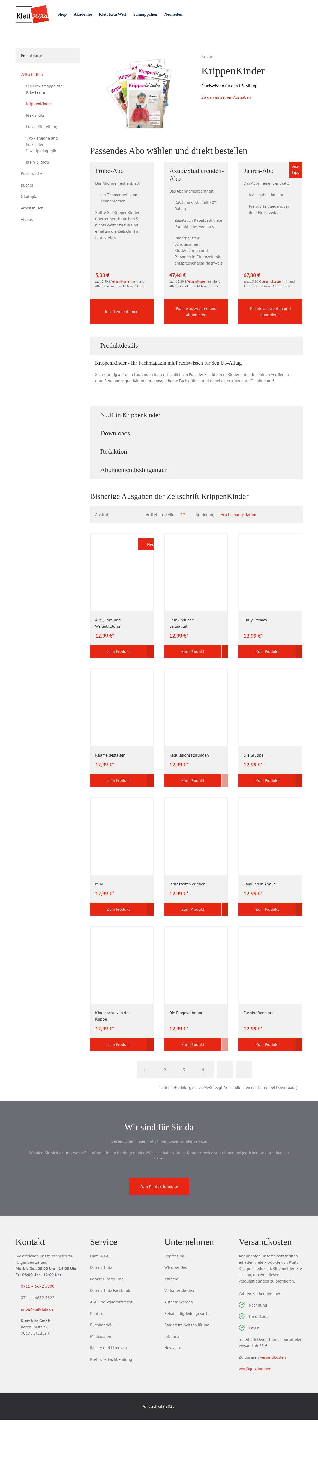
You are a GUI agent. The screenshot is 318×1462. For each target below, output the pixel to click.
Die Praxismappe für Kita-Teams (44, 118)
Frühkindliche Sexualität (181, 665)
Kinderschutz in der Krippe (112, 1058)
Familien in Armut (259, 926)
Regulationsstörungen (189, 797)
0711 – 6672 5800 (44, 1328)
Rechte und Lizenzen (108, 1390)
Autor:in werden (178, 1344)
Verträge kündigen (255, 1410)
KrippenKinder (39, 132)
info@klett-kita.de (43, 1352)
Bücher (27, 214)
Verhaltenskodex (179, 1332)
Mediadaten (100, 1378)
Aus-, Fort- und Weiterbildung (108, 665)
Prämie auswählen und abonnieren (196, 353)
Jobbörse (172, 1378)
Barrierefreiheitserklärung (186, 1367)
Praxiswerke (31, 202)
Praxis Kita (35, 144)
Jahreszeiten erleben (187, 926)
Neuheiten (198, 14)
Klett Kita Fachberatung (111, 1401)
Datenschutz (101, 1309)
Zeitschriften (60, 42)
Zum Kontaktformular (159, 1228)
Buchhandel (100, 1367)
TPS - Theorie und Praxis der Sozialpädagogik (42, 173)
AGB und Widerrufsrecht (111, 1344)
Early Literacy (255, 662)
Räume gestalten (110, 797)
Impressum (174, 1298)
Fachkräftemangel (260, 1055)
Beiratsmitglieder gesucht (187, 1355)
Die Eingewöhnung (186, 1055)
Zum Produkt (115, 693)
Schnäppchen (167, 14)
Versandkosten (121, 323)
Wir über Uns (175, 1309)
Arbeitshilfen (32, 237)
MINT (100, 926)
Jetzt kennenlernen (122, 353)
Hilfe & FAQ (100, 1298)
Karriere (171, 1321)
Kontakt (97, 1355)
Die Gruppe (253, 797)
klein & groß (37, 191)
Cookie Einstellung (107, 1321)
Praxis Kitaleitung (41, 155)
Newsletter (174, 1390)
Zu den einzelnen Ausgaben (226, 126)
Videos (27, 248)
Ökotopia (29, 225)
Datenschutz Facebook (110, 1332)
